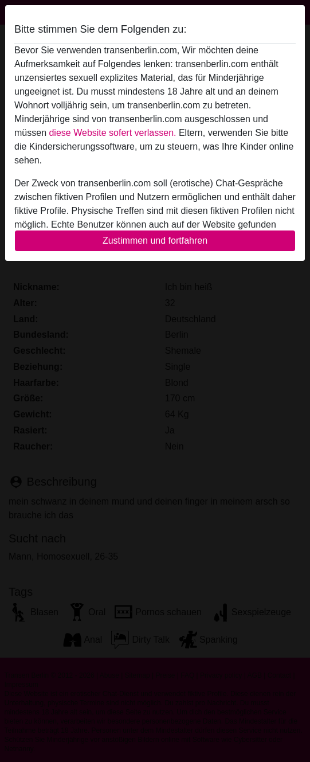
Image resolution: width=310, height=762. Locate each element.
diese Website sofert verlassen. (112, 133)
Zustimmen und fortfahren (155, 240)
